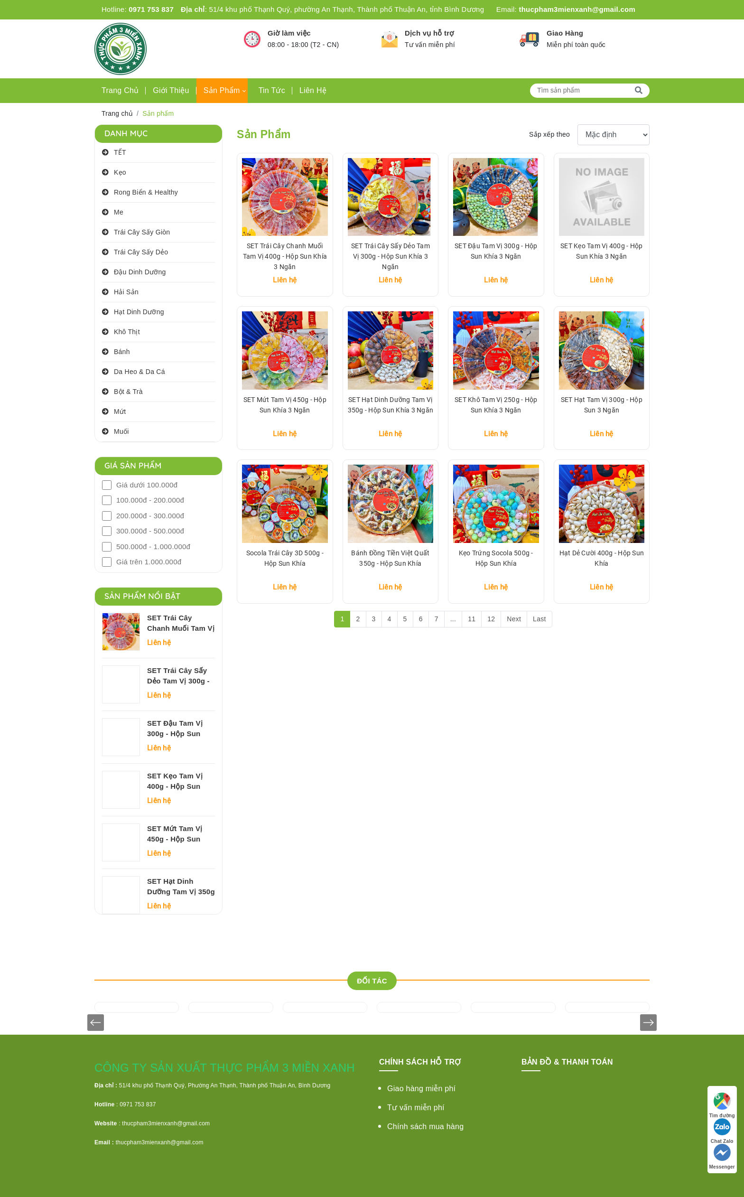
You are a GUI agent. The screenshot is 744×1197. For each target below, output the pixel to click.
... (453, 619)
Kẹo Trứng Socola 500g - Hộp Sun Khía (496, 558)
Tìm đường (722, 1105)
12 (491, 619)
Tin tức (272, 90)
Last (539, 619)
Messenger (722, 1156)
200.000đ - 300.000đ (150, 516)
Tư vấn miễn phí (416, 1107)
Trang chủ (120, 90)
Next (514, 619)
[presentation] (95, 1022)
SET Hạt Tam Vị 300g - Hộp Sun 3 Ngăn (601, 405)
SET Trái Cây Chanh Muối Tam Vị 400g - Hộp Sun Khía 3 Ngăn (180, 624)
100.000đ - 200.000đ (150, 500)
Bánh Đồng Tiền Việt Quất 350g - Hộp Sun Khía (390, 558)
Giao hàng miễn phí (421, 1089)
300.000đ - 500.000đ (150, 531)
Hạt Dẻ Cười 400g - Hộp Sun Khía (601, 558)
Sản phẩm (222, 90)
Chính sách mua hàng (425, 1126)
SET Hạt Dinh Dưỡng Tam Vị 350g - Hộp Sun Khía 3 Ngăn (181, 887)
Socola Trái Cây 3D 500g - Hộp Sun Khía (285, 558)
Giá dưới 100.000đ (146, 485)
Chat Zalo (722, 1130)
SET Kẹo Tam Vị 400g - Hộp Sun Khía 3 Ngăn (175, 782)
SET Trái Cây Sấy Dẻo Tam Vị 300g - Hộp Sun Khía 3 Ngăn (178, 676)
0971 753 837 (151, 9)
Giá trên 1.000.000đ (148, 562)
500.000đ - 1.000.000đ (153, 546)
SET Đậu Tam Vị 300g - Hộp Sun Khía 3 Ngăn (175, 729)
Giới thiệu (171, 90)
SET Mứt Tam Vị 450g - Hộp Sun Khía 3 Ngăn (174, 834)
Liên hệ (312, 90)
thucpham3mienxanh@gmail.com (577, 9)
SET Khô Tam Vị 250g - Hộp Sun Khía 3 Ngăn (496, 405)
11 (471, 619)
